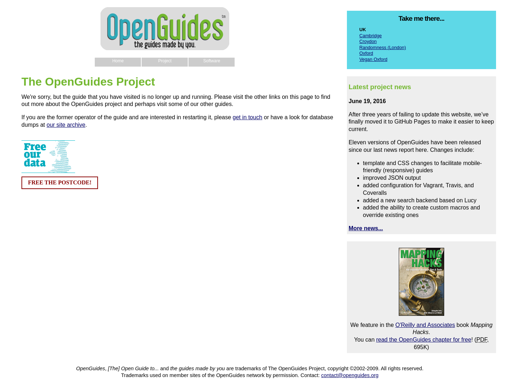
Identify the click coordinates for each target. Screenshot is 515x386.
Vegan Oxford (373, 59)
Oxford (366, 53)
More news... (366, 228)
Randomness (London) (382, 47)
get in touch (248, 117)
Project (164, 60)
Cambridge (370, 35)
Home (118, 60)
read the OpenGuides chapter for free (423, 340)
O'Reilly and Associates (425, 325)
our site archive (65, 125)
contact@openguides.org (349, 375)
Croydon (368, 41)
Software (211, 60)
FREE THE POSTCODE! (60, 182)
